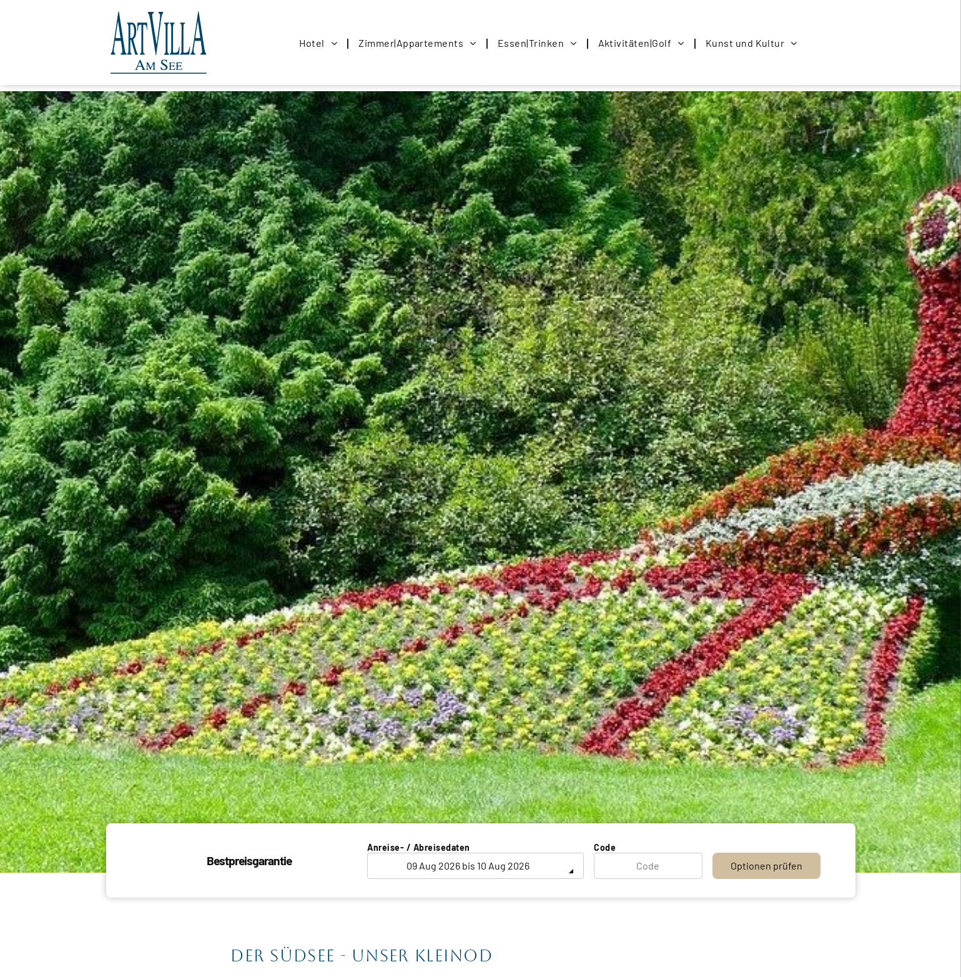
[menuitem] (319, 42)
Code (605, 847)
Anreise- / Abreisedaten (418, 847)
